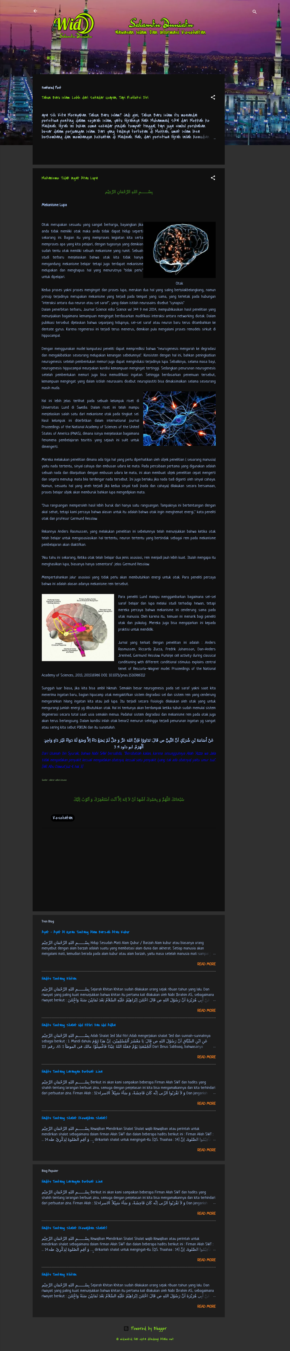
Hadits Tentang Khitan (59, 978)
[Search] (254, 12)
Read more (206, 964)
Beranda (53, 58)
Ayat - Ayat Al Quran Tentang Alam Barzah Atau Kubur (85, 932)
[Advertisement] (242, 142)
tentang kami (189, 58)
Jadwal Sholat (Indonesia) (116, 58)
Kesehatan (63, 818)
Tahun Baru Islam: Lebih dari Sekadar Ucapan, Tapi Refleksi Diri (95, 98)
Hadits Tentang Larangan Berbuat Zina (72, 1071)
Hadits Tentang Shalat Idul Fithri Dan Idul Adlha (79, 1025)
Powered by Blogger (145, 1328)
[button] (213, 98)
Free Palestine (158, 58)
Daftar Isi (78, 58)
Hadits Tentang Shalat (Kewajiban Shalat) (74, 1118)
